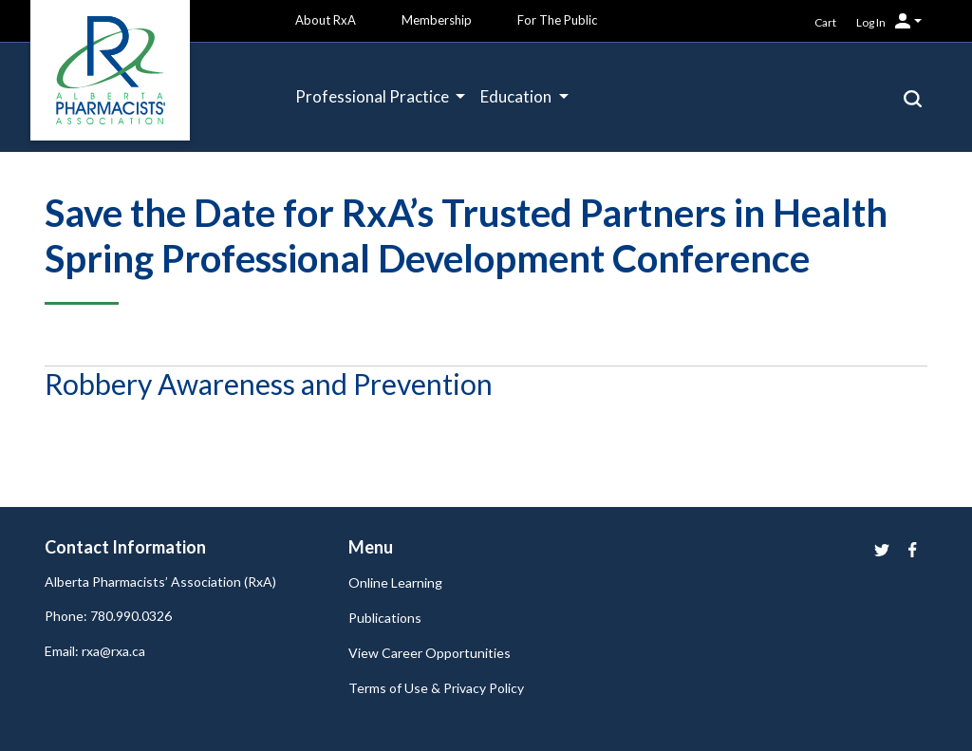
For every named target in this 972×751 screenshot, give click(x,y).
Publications (384, 618)
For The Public (557, 20)
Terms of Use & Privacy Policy (436, 688)
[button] (912, 97)
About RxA (325, 20)
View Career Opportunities (429, 653)
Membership (437, 20)
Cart (825, 22)
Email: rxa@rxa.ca (95, 651)
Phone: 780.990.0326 (108, 616)
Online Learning (395, 582)
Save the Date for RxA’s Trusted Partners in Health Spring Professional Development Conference (466, 235)
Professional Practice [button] (373, 96)
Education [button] (517, 96)
